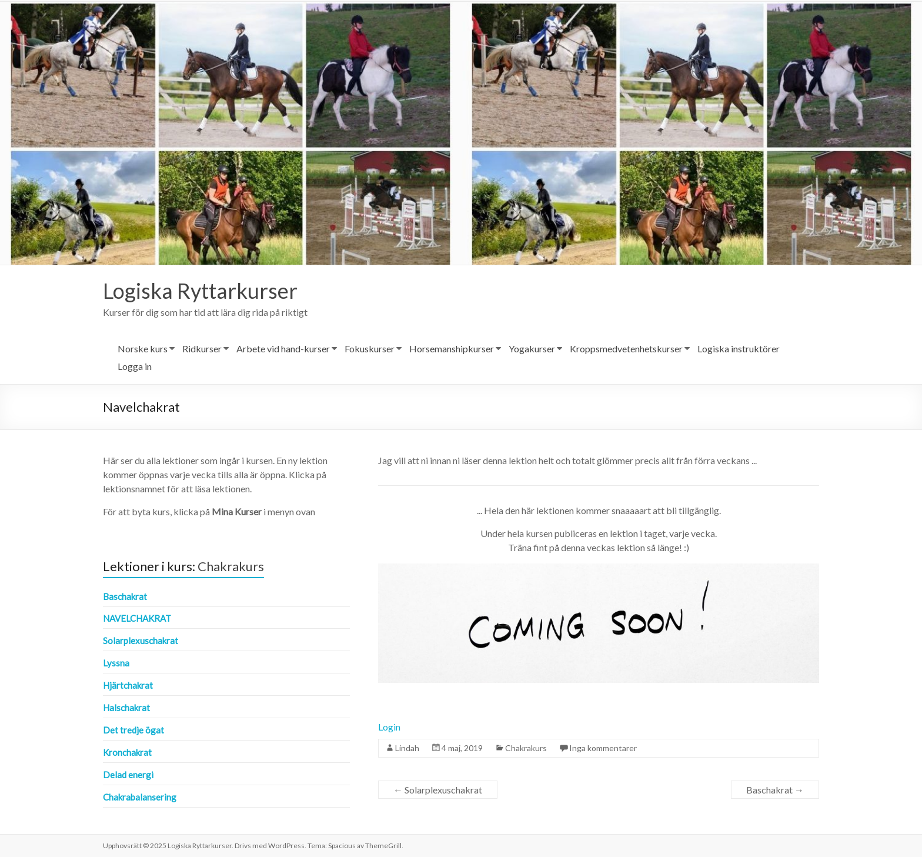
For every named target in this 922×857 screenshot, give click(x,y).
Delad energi (128, 774)
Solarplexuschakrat (437, 789)
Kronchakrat (127, 752)
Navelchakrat (137, 618)
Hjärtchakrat (128, 685)
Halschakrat (126, 707)
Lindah (407, 748)
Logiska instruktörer (738, 348)
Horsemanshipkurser (451, 348)
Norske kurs (143, 348)
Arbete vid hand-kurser (283, 348)
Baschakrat (775, 789)
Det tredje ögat (133, 730)
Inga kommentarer (603, 748)
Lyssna (116, 663)
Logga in (135, 366)
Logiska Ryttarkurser (200, 291)
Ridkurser (202, 348)
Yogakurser (532, 348)
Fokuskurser (370, 348)
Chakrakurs (526, 748)
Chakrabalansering (139, 797)
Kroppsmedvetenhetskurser (626, 348)
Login (389, 726)
